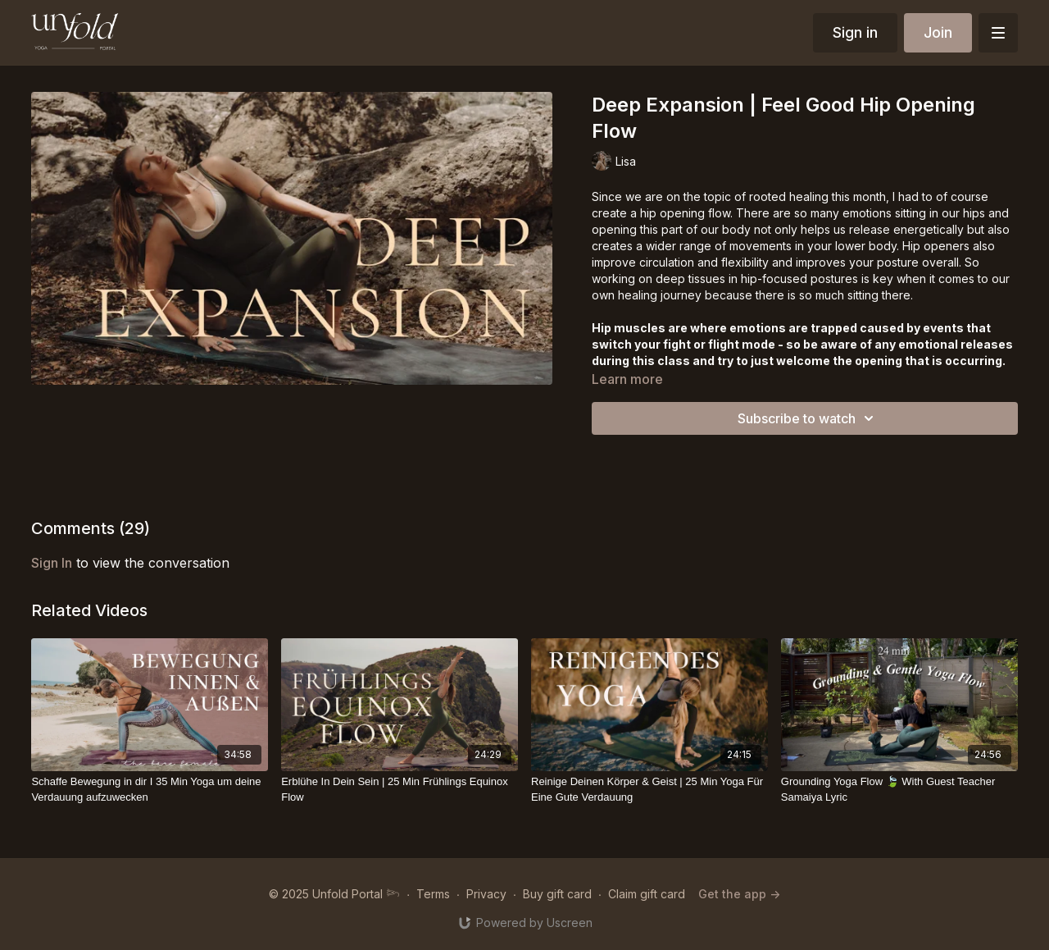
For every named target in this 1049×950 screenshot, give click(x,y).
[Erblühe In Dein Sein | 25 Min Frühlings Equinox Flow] (399, 790)
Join (938, 32)
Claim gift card (646, 894)
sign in (51, 563)
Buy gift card (557, 894)
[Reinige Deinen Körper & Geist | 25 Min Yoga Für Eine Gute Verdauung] (649, 790)
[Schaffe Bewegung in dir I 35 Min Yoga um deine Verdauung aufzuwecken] (149, 790)
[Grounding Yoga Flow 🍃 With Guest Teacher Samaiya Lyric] (899, 790)
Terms (433, 894)
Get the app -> (739, 894)
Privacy (486, 894)
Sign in (855, 32)
